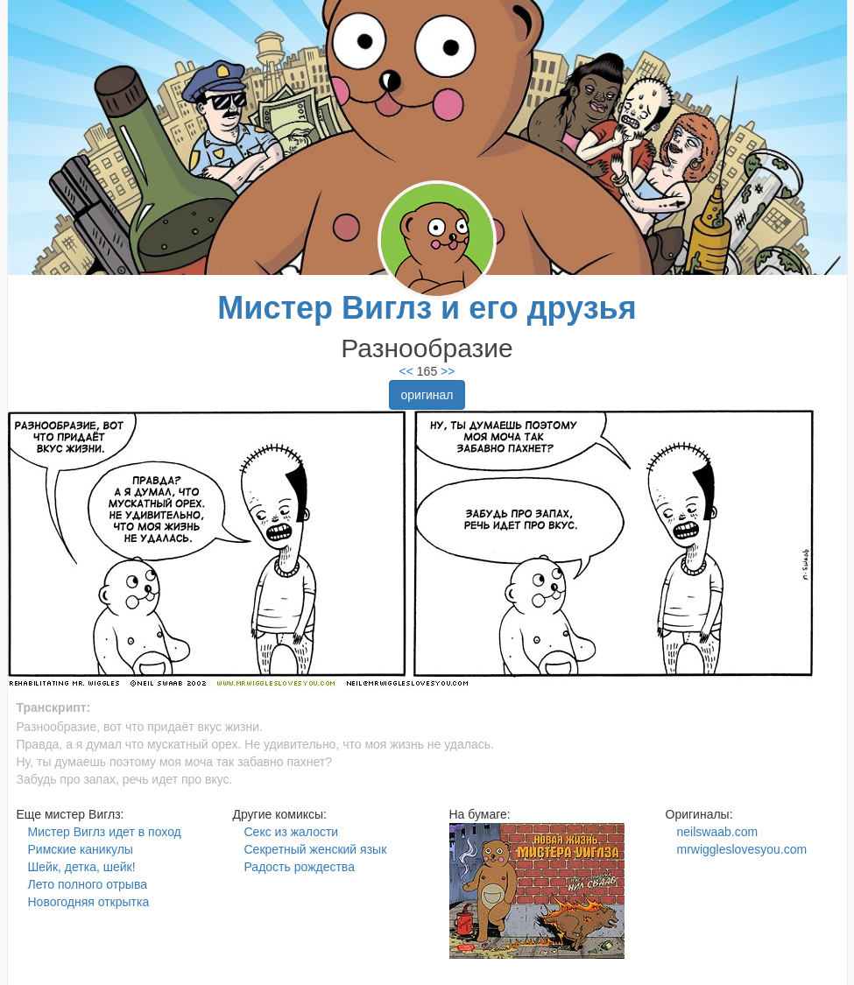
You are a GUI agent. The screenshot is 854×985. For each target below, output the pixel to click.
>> (446, 371)
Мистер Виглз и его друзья (426, 308)
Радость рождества (299, 867)
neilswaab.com (718, 832)
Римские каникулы (80, 849)
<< (406, 371)
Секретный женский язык (315, 849)
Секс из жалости (291, 832)
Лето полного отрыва (87, 884)
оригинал (426, 395)
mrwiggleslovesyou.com (742, 849)
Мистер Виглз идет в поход (104, 832)
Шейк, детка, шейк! (82, 867)
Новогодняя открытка (89, 902)
